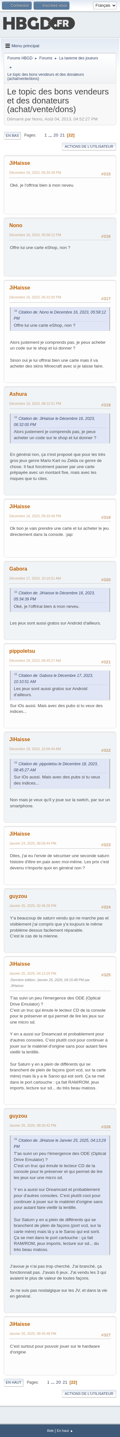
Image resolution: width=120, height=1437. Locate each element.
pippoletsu (22, 651)
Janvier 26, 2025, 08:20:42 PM (32, 1125)
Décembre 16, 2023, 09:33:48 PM (35, 516)
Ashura (18, 394)
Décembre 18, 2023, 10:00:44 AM (35, 749)
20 (55, 135)
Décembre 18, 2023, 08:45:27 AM (35, 660)
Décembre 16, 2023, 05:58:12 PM (35, 235)
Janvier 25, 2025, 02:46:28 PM (32, 906)
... (50, 135)
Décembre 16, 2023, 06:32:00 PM (35, 297)
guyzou (18, 896)
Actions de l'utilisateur (89, 146)
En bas (12, 135)
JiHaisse (19, 163)
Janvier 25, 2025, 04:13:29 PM (32, 973)
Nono (15, 225)
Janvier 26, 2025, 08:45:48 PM (32, 1333)
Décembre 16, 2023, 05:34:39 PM (35, 172)
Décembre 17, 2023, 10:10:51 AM (35, 578)
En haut (13, 1382)
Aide (50, 1431)
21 (62, 135)
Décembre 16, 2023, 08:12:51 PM (35, 403)
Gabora (18, 569)
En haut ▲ (65, 1431)
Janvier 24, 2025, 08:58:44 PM (32, 843)
